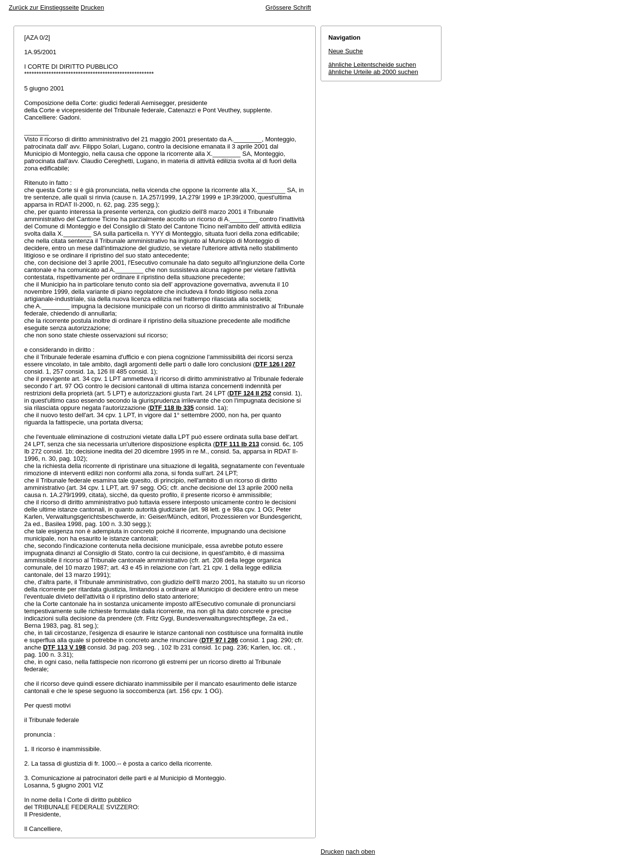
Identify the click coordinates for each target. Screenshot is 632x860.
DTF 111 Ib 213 (237, 444)
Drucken (92, 7)
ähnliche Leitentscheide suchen (372, 64)
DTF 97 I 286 (219, 640)
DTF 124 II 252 (250, 393)
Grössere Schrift (288, 7)
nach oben (360, 851)
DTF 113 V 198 (64, 647)
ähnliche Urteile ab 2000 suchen (373, 71)
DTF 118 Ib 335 (172, 407)
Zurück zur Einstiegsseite (44, 7)
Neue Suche (345, 51)
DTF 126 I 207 (275, 364)
